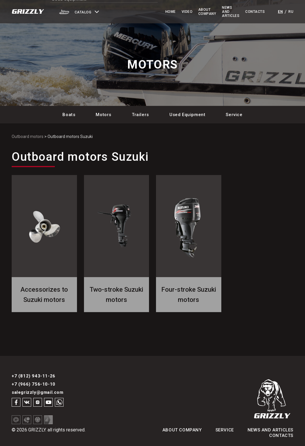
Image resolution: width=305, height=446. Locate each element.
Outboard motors (27, 136)
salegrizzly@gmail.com (38, 392)
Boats (68, 114)
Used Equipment (187, 114)
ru (290, 12)
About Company (184, 12)
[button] (93, 12)
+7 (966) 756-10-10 (33, 384)
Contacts (255, 12)
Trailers (140, 114)
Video (163, 12)
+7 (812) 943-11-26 (33, 376)
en (280, 12)
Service (234, 114)
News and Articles (216, 12)
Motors (103, 114)
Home (147, 12)
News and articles (270, 430)
